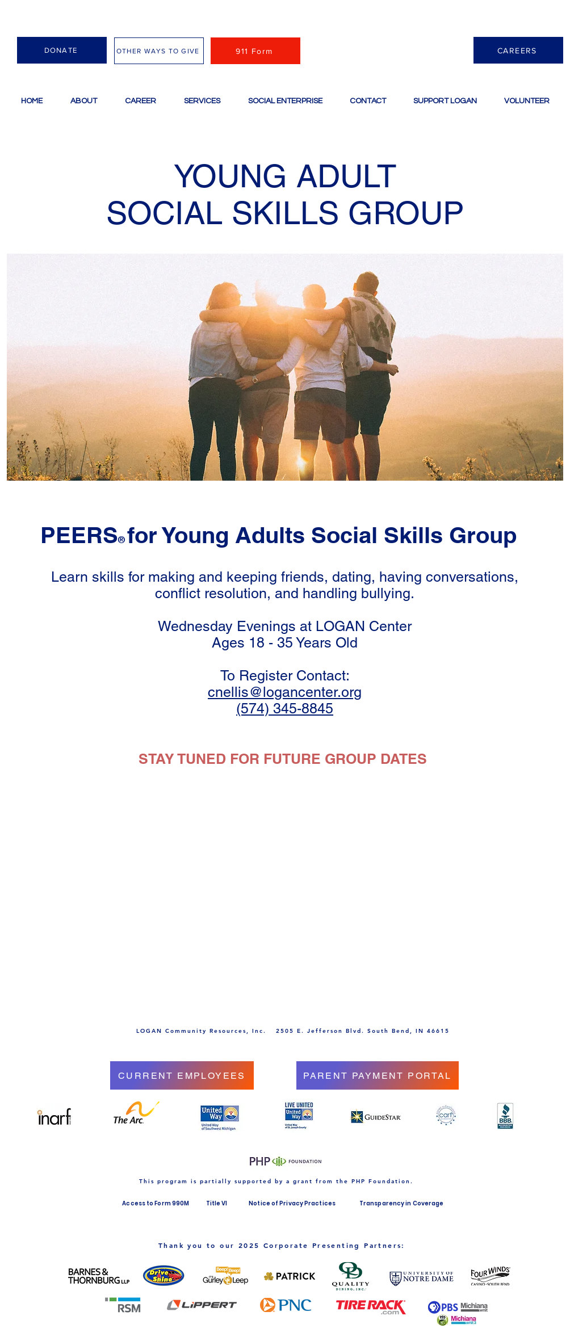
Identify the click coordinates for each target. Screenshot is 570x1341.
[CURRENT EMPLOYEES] (182, 1075)
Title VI (218, 1203)
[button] (202, 101)
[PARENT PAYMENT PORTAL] (377, 1075)
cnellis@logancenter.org (285, 692)
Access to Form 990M (155, 1203)
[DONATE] (62, 50)
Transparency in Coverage (401, 1203)
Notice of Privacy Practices (292, 1203)
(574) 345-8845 (284, 708)
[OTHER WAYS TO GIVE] (159, 50)
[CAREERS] (518, 50)
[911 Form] (255, 50)
